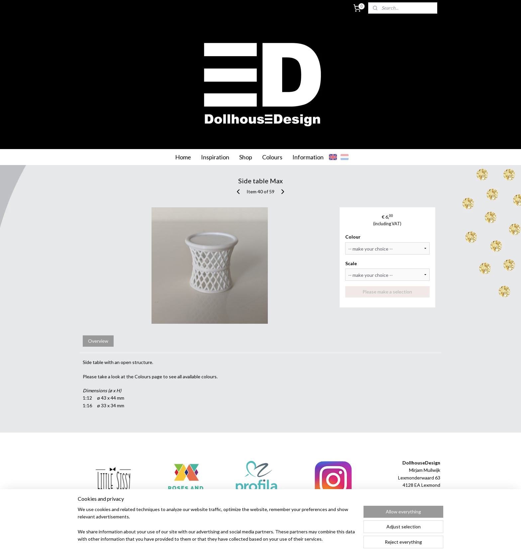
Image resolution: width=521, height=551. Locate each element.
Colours (272, 157)
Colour (353, 237)
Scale (351, 263)
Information (308, 157)
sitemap (240, 539)
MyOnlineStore (330, 539)
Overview (98, 341)
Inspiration (215, 157)
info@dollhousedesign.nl (414, 500)
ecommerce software (275, 539)
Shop (245, 157)
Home (183, 157)
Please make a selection (387, 291)
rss (252, 539)
